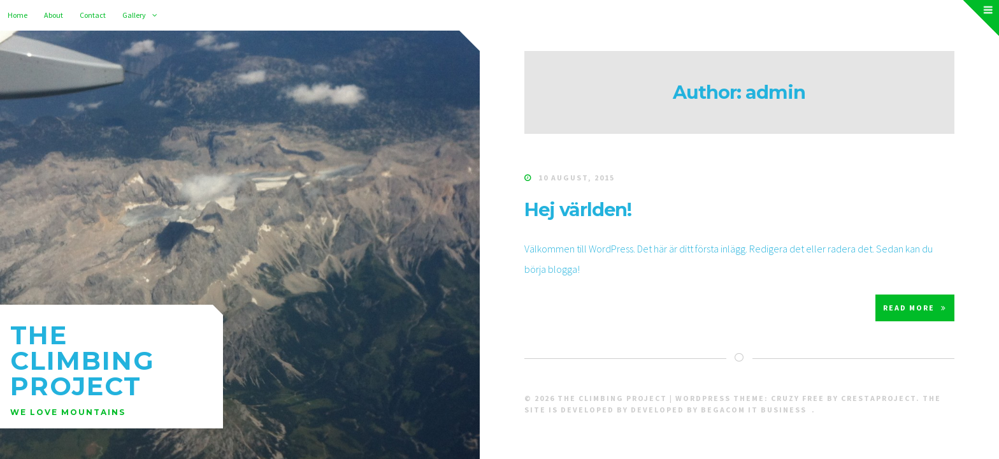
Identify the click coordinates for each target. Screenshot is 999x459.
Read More (915, 307)
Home (17, 15)
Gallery (134, 15)
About (53, 15)
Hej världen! (577, 209)
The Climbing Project (82, 360)
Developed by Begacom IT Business (719, 409)
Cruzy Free (797, 398)
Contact (93, 15)
